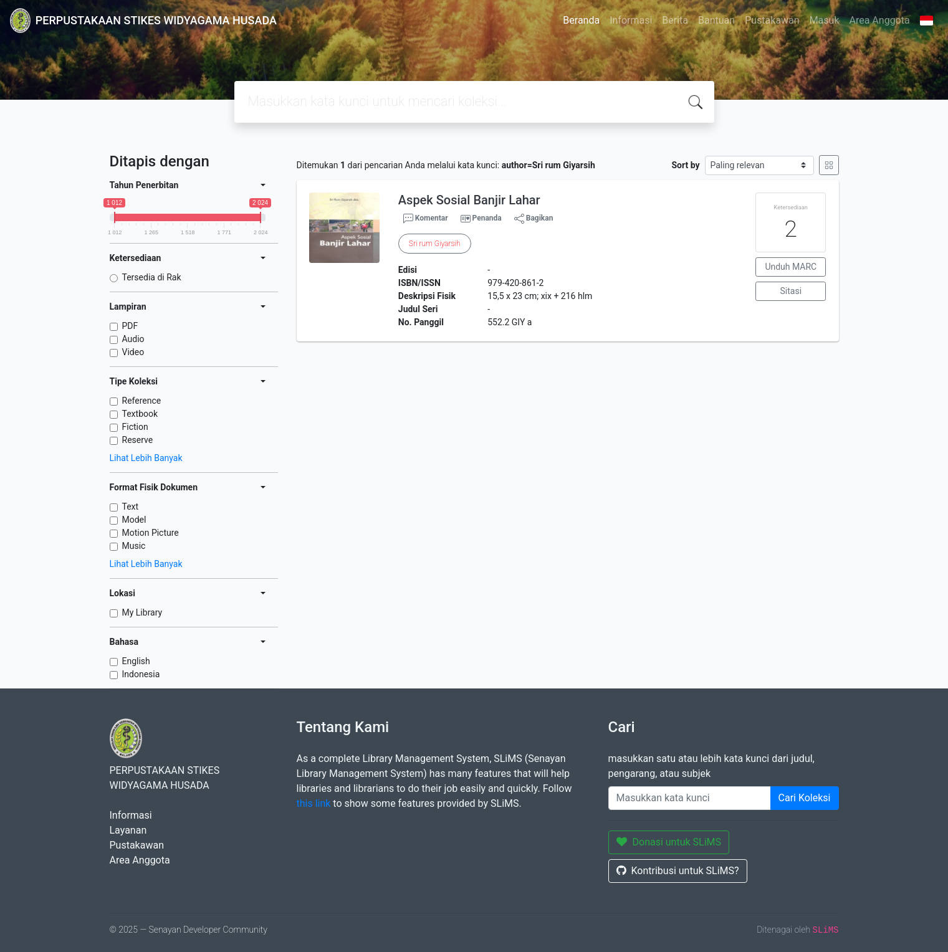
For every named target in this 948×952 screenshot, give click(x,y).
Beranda (581, 20)
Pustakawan (772, 20)
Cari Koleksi (804, 798)
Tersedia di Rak (151, 277)
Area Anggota (880, 20)
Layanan (128, 830)
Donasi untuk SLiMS (669, 842)
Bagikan (533, 219)
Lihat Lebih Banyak (146, 458)
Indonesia (141, 674)
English (136, 661)
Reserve (137, 440)
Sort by (685, 165)
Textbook (140, 414)
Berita (675, 20)
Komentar (425, 219)
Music (134, 546)
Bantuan (716, 20)
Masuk (825, 20)
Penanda (487, 218)
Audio (133, 339)
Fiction (135, 427)
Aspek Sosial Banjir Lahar (469, 200)
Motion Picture (150, 533)
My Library (142, 612)
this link (314, 803)
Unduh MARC (790, 267)
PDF (130, 326)
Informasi (631, 20)
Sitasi (791, 291)
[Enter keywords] (689, 798)
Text (130, 507)
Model (134, 520)
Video (133, 352)
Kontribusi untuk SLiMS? (677, 871)
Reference (141, 401)
